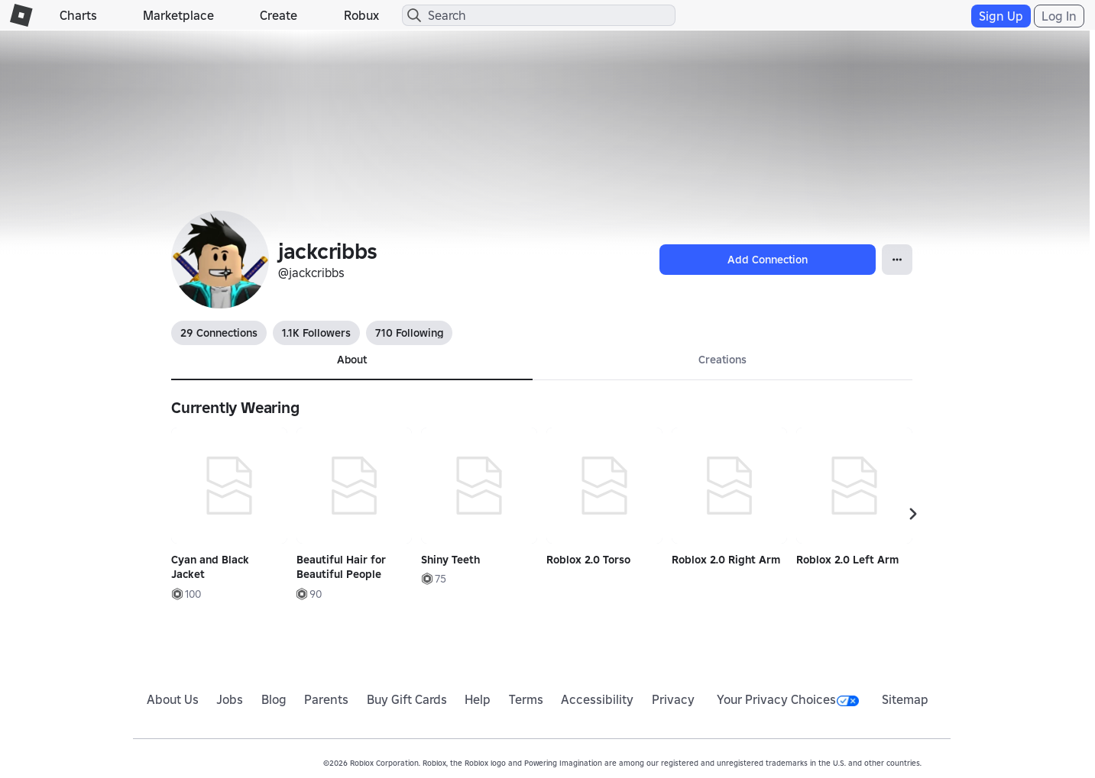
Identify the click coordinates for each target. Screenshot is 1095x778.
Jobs (229, 699)
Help (478, 699)
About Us (173, 699)
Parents (326, 699)
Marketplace (178, 15)
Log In (1059, 16)
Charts (78, 15)
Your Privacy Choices (788, 699)
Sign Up (1001, 16)
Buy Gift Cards (407, 699)
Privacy (673, 699)
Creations (722, 359)
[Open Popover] (897, 259)
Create (278, 15)
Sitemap (905, 699)
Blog (274, 699)
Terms (526, 699)
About (352, 359)
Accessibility (597, 699)
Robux (361, 15)
